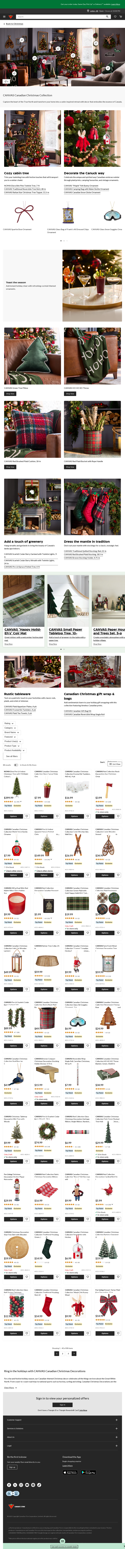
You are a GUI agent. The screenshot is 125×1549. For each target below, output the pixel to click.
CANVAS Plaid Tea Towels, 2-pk (18, 713)
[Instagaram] (21, 1485)
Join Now (83, 1410)
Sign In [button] (62, 1405)
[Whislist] (115, 16)
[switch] (25, 765)
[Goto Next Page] (74, 1353)
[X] (15, 1485)
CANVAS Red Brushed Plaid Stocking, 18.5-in (83, 554)
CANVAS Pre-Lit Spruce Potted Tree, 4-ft (22, 567)
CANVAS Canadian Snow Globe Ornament (82, 192)
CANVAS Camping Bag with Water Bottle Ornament (86, 189)
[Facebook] (9, 1485)
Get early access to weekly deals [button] (64, 1547)
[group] (24, 219)
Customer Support (62, 1420)
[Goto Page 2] (62, 1353)
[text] (16, 801)
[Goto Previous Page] (51, 1353)
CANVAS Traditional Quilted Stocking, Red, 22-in (85, 551)
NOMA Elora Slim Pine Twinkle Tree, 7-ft (22, 185)
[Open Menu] (4, 16)
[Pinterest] (33, 1485)
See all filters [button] (12, 756)
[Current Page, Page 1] (56, 1353)
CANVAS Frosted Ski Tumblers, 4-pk (20, 710)
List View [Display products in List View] (114, 764)
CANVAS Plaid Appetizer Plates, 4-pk (20, 706)
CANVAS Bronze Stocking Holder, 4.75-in (82, 558)
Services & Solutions (62, 1428)
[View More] (10, 1387)
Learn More (115, 4)
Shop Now (10, 394)
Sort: (102, 762)
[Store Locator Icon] (88, 10)
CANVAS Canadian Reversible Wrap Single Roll (84, 714)
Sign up (12, 1467)
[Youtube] (27, 1485)
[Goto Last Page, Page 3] (68, 1353)
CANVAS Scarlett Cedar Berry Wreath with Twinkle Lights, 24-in (29, 562)
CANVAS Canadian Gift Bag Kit (77, 711)
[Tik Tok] (39, 1485)
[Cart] (120, 16)
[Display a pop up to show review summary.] (20, 801)
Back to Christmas (14, 23)
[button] (107, 16)
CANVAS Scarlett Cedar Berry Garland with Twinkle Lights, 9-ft (30, 555)
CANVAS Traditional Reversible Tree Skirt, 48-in (25, 189)
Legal (62, 1446)
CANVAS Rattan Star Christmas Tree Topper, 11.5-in (26, 192)
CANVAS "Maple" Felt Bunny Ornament (81, 185)
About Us (62, 1437)
